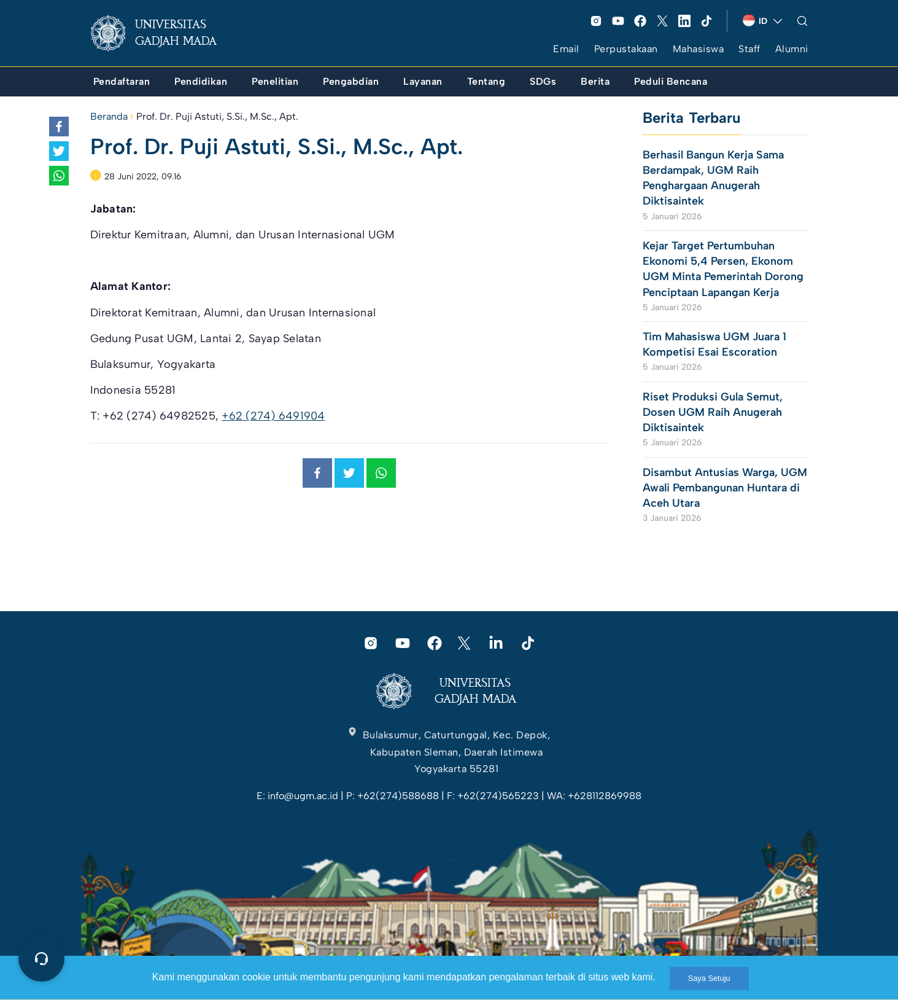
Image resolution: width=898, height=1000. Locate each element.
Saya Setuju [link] (709, 978)
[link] (163, 33)
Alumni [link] (791, 49)
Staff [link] (749, 49)
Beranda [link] (109, 116)
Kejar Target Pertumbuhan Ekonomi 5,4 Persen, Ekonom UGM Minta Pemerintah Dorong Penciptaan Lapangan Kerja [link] (723, 269)
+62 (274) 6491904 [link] (273, 416)
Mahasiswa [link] (698, 49)
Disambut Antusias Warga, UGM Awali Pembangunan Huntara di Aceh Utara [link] (725, 488)
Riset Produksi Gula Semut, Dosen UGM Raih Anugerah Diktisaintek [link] (713, 412)
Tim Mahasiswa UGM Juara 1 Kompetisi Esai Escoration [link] (714, 344)
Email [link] (566, 49)
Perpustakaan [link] (626, 49)
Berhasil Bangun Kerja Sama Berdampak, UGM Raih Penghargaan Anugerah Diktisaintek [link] (713, 178)
